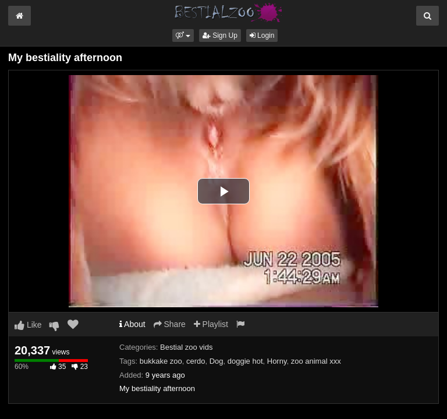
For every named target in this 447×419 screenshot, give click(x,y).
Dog (217, 361)
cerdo (195, 361)
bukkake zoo (161, 361)
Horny (277, 361)
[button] (183, 35)
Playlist (211, 324)
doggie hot (245, 361)
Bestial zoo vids (186, 347)
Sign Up (220, 35)
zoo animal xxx (316, 361)
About (132, 324)
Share (170, 324)
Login (262, 35)
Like (28, 324)
